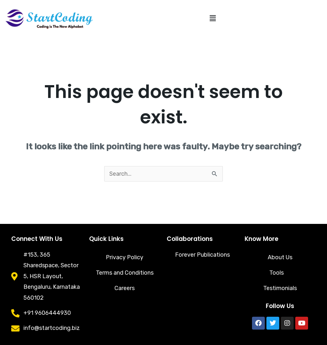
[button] (212, 18)
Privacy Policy (124, 257)
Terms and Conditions (125, 272)
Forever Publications (202, 254)
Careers (124, 288)
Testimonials (280, 288)
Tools (280, 272)
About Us (280, 257)
